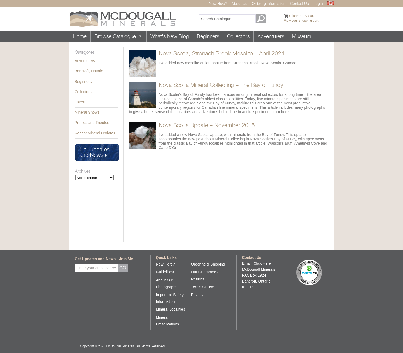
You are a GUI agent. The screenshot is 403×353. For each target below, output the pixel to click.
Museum (301, 36)
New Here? (218, 3)
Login (318, 3)
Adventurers (271, 36)
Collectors (238, 36)
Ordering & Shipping (208, 264)
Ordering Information (269, 3)
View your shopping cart (301, 20)
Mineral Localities (170, 309)
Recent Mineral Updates (95, 133)
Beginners (208, 36)
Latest (80, 102)
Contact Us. (300, 3)
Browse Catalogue (118, 36)
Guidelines (165, 272)
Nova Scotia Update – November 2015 (207, 125)
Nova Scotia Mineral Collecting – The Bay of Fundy (221, 85)
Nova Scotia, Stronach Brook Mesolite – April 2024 (222, 53)
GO (261, 18)
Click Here (262, 263)
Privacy (197, 295)
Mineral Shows (87, 112)
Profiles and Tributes (92, 122)
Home (80, 36)
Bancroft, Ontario (89, 71)
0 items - (301, 16)
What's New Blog (169, 36)
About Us (239, 3)
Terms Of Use (202, 287)
